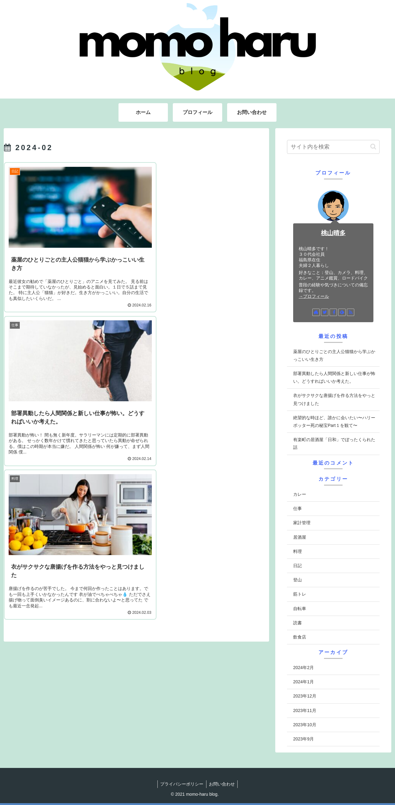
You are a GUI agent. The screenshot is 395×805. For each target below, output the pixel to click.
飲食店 (299, 636)
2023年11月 (304, 710)
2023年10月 (304, 724)
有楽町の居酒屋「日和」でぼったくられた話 (334, 443)
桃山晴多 (333, 233)
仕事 (297, 508)
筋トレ (299, 594)
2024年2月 (303, 667)
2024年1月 (303, 681)
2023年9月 (303, 738)
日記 (297, 565)
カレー (299, 494)
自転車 (299, 608)
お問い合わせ (222, 784)
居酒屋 (299, 537)
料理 (297, 551)
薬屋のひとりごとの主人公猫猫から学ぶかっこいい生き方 (334, 355)
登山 (297, 579)
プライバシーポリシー (181, 784)
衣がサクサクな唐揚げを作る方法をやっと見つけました (334, 399)
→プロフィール (314, 296)
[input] (333, 147)
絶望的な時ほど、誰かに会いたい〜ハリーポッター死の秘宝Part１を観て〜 (334, 421)
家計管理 (301, 522)
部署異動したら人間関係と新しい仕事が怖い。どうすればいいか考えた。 (334, 377)
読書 (297, 622)
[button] (373, 146)
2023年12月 (304, 695)
